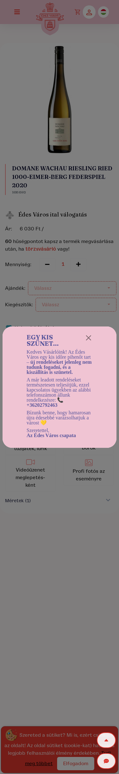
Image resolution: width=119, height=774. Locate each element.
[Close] (88, 338)
